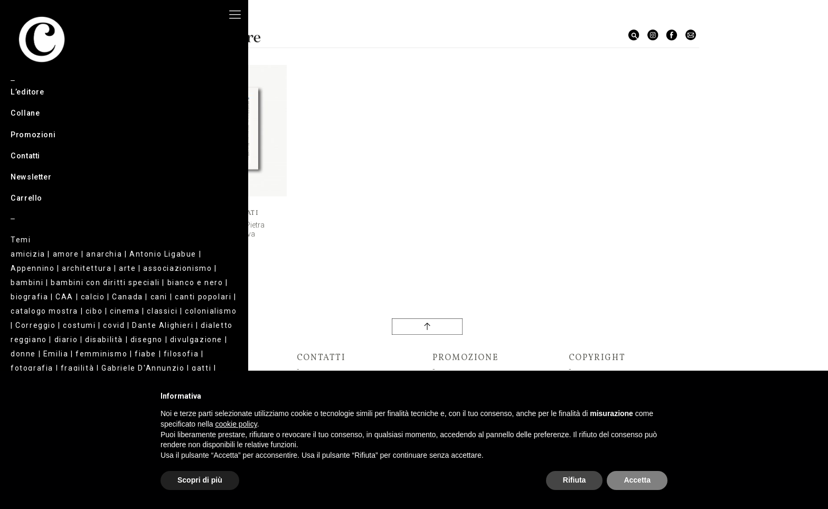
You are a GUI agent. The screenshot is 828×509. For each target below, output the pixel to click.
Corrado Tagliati (221, 213)
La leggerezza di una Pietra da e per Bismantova (221, 229)
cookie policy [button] (236, 424)
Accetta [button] (637, 480)
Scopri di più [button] (199, 480)
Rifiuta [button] (574, 480)
